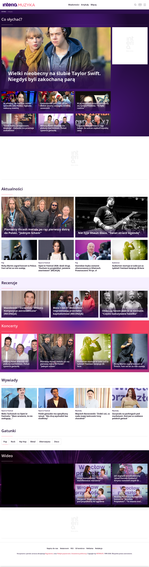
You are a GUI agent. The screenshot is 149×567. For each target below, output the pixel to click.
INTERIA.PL (100, 554)
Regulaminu (49, 554)
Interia (3, 11)
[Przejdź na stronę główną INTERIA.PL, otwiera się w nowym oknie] (10, 5)
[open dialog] (52, 548)
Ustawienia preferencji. (79, 553)
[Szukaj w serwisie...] (135, 5)
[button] (95, 5)
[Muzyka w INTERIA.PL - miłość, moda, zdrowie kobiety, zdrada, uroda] (26, 5)
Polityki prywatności (64, 554)
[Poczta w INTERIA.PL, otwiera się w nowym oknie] (140, 5)
